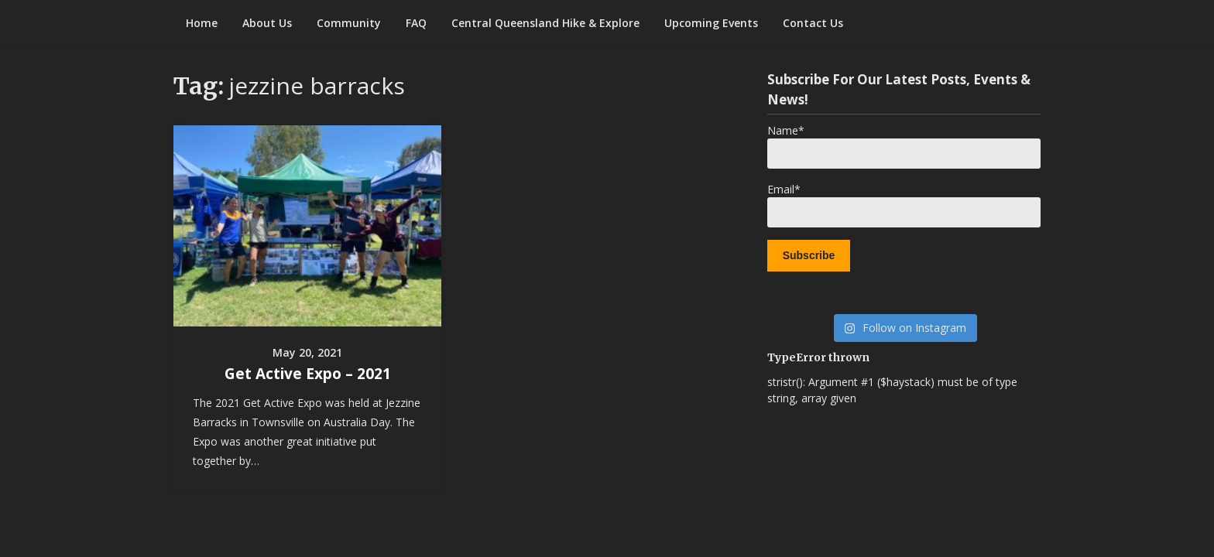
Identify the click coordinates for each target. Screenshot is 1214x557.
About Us (267, 22)
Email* (904, 204)
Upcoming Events (711, 22)
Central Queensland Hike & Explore (545, 22)
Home (202, 22)
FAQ (416, 22)
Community (349, 22)
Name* (904, 146)
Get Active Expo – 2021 (308, 374)
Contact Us (813, 22)
